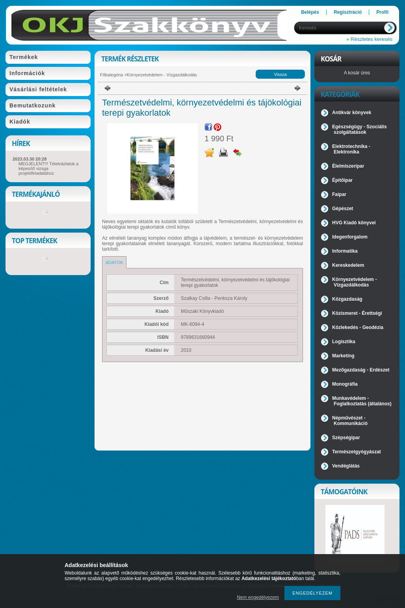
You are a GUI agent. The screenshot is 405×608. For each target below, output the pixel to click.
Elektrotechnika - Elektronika (351, 149)
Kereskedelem (348, 265)
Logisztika (343, 341)
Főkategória (111, 74)
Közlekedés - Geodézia (357, 327)
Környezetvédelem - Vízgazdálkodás (162, 74)
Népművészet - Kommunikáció (350, 420)
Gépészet (342, 208)
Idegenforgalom (350, 237)
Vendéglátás (346, 466)
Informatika (345, 251)
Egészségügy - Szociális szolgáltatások (359, 129)
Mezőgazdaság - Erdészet (360, 370)
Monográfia (345, 384)
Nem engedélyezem (258, 597)
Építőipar (342, 180)
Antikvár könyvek (351, 112)
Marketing (343, 356)
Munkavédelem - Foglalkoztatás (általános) (362, 401)
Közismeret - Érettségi (357, 313)
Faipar (339, 194)
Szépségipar (346, 437)
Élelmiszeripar (348, 166)
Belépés (310, 12)
